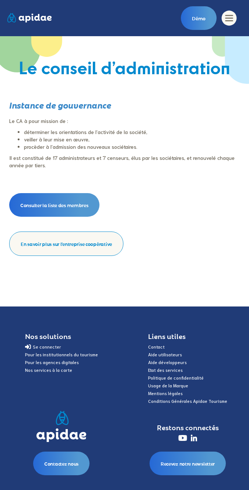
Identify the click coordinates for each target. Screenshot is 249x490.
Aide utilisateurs (165, 354)
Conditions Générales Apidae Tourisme (187, 401)
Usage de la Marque (168, 385)
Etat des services (165, 370)
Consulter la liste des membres (54, 205)
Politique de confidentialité (176, 377)
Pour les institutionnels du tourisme (61, 354)
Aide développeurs (167, 362)
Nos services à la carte (48, 370)
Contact (156, 346)
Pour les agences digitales (52, 362)
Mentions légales (165, 393)
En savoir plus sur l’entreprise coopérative (66, 243)
